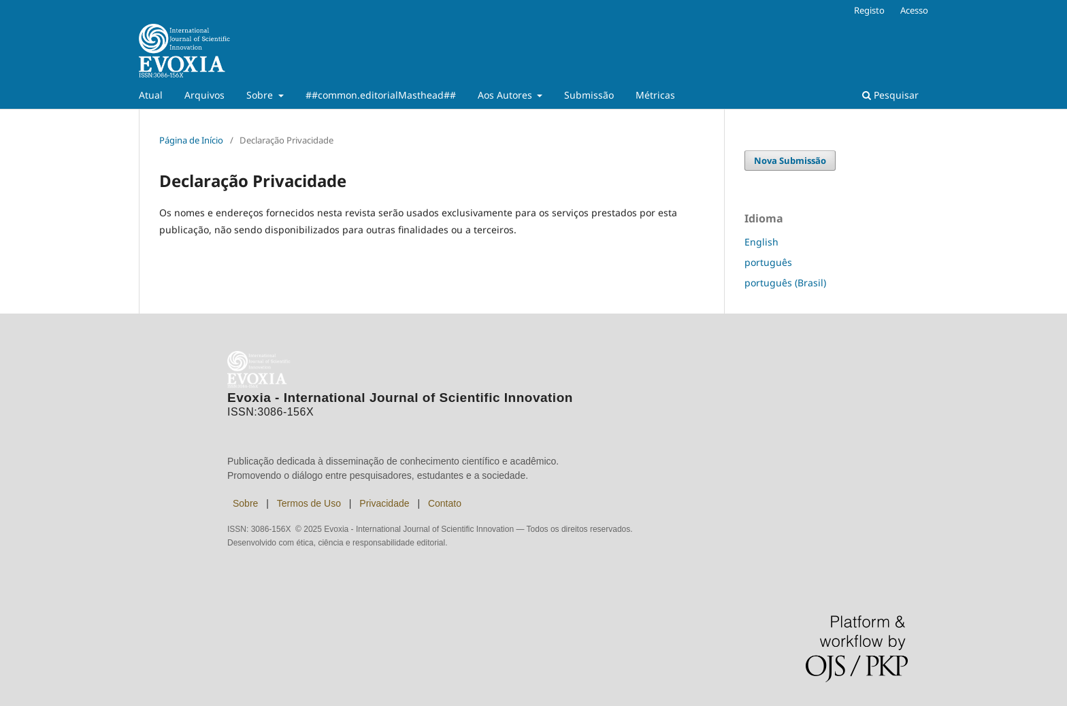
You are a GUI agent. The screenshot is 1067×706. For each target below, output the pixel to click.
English (761, 241)
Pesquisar (890, 94)
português (768, 262)
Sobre (261, 94)
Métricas (655, 94)
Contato (444, 503)
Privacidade (384, 503)
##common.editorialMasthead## (381, 94)
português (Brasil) (785, 282)
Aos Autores (506, 94)
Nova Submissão (790, 160)
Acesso (914, 10)
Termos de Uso (309, 503)
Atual (151, 94)
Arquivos (204, 94)
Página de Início (191, 140)
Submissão (589, 94)
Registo (869, 10)
